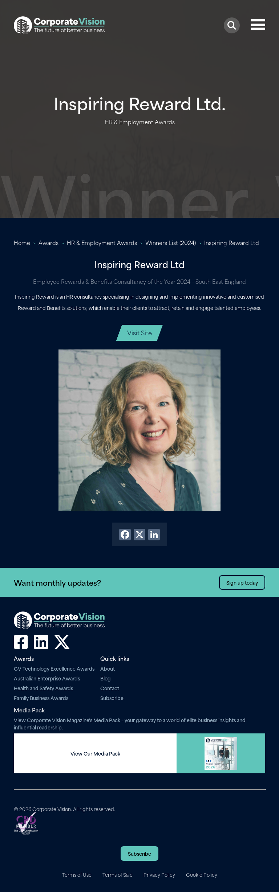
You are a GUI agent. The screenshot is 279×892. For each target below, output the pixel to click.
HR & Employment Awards (102, 242)
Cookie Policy (201, 874)
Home (22, 242)
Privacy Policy (159, 874)
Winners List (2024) (170, 242)
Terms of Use (77, 874)
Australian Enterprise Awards (47, 678)
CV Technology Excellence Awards (54, 668)
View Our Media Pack (95, 753)
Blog (105, 678)
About (107, 668)
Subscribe (112, 697)
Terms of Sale (117, 874)
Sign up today (242, 582)
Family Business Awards (41, 697)
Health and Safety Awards (43, 687)
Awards (48, 242)
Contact (109, 687)
